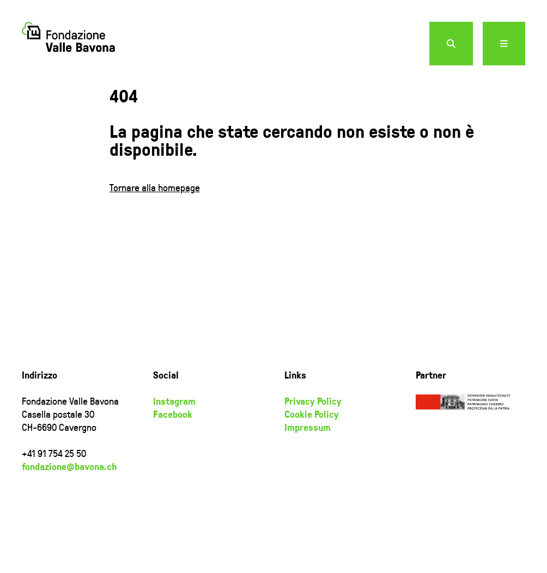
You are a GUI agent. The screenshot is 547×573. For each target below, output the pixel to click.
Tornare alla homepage (155, 187)
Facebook (172, 413)
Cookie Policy (311, 413)
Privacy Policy (313, 400)
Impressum (307, 427)
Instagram (174, 400)
